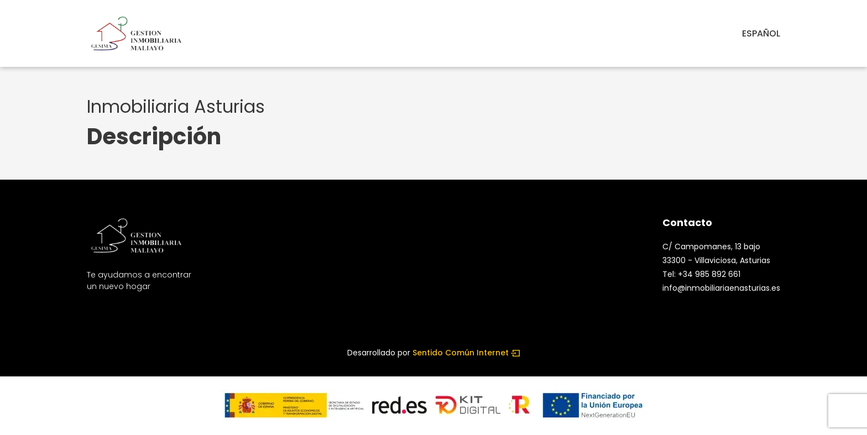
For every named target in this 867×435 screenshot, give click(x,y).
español (761, 33)
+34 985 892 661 (709, 274)
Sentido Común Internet (466, 352)
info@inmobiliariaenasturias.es (721, 288)
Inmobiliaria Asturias (178, 106)
